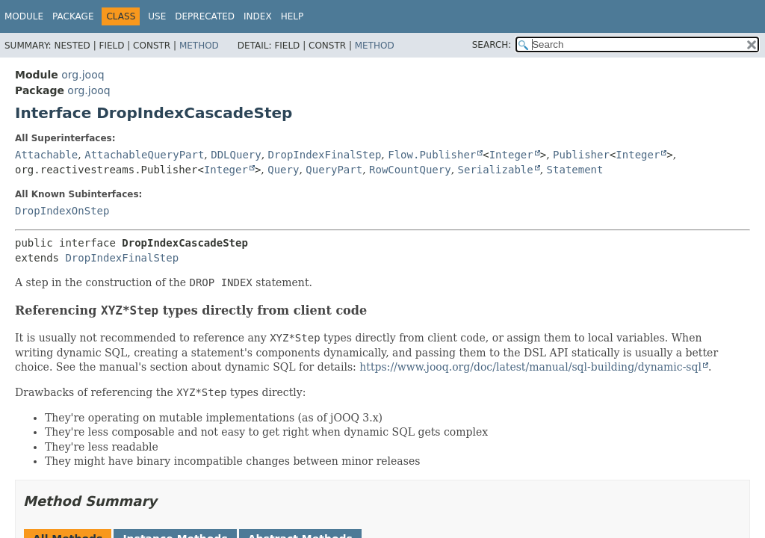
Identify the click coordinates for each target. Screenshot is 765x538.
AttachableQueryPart (144, 155)
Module (23, 16)
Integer (511, 155)
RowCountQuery (410, 170)
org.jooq (82, 75)
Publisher (581, 155)
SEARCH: (492, 45)
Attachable (46, 155)
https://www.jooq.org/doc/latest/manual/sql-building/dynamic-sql (530, 367)
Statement (575, 170)
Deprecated (205, 16)
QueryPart (334, 170)
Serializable (495, 170)
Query (283, 170)
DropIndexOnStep (62, 211)
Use (157, 16)
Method (199, 45)
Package (72, 16)
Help (292, 16)
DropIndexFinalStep (325, 155)
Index (258, 16)
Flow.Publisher (432, 155)
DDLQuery (236, 155)
